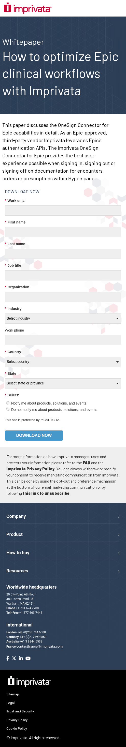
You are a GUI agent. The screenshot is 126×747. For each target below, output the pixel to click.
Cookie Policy (16, 728)
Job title (13, 265)
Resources (17, 570)
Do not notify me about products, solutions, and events (54, 410)
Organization (17, 287)
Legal (10, 703)
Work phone (14, 330)
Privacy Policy (16, 720)
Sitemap (12, 694)
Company (16, 516)
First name (15, 222)
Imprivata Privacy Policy (30, 468)
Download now (34, 435)
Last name (15, 244)
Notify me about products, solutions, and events (48, 403)
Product (14, 534)
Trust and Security (20, 711)
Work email (15, 201)
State (10, 373)
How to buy (17, 552)
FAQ (86, 462)
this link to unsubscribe (46, 493)
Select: (12, 395)
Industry (13, 309)
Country (13, 352)
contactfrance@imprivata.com (40, 646)
